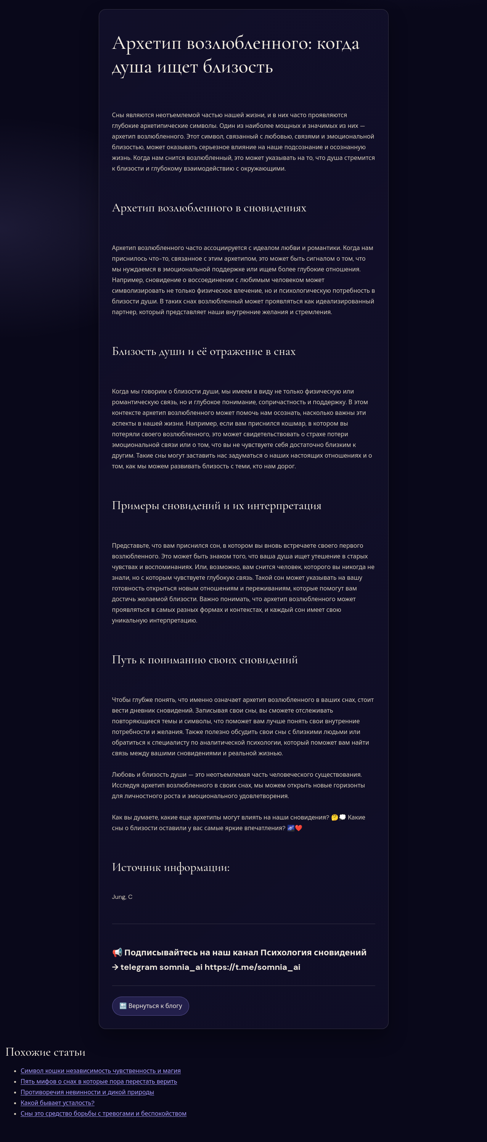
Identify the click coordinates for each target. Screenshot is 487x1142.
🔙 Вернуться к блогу (150, 1006)
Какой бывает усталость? (58, 1103)
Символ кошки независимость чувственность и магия (101, 1071)
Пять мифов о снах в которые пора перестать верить (99, 1081)
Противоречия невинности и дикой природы (87, 1092)
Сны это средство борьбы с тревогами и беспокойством (103, 1114)
